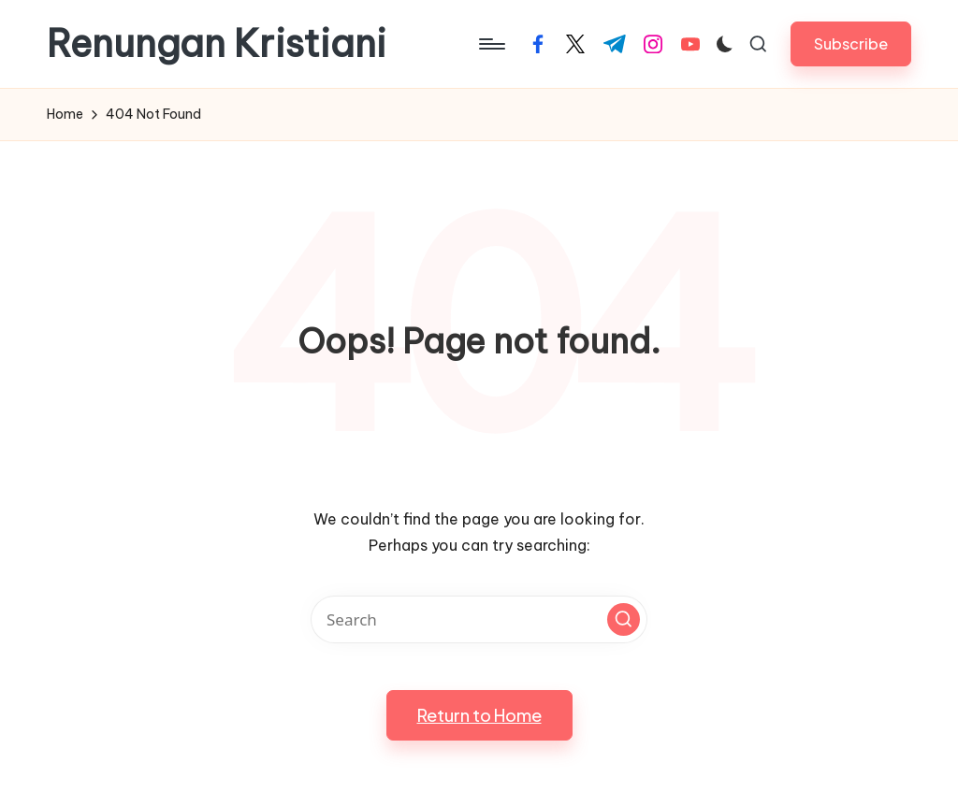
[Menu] (490, 43)
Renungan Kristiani (216, 44)
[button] (851, 43)
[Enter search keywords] (479, 619)
